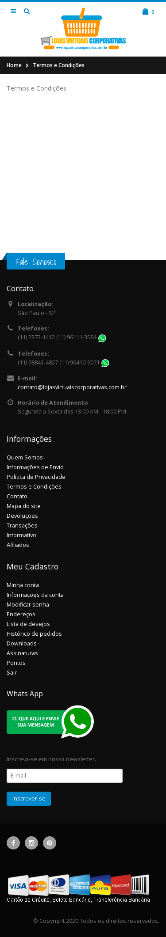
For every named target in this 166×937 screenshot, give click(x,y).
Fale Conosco (35, 261)
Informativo (21, 535)
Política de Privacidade (36, 477)
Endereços (21, 614)
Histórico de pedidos (34, 633)
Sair (12, 672)
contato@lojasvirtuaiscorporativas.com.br (72, 387)
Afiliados (18, 545)
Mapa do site (24, 506)
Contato (17, 496)
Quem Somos (25, 457)
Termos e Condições (59, 65)
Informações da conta (35, 595)
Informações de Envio (35, 467)
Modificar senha (28, 604)
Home (14, 65)
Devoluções (22, 516)
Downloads (22, 643)
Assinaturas (22, 653)
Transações (22, 525)
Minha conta (23, 585)
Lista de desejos (28, 624)
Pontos (16, 663)
